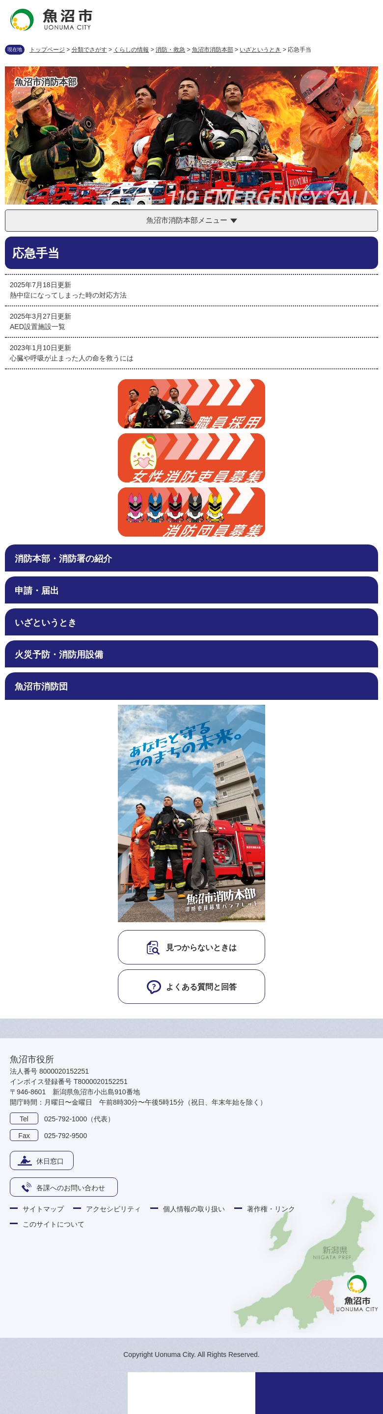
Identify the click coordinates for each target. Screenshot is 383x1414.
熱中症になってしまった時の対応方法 (68, 295)
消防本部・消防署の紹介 (63, 559)
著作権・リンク (271, 1208)
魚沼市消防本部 (212, 49)
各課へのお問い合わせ (70, 1188)
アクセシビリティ (113, 1208)
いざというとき (260, 49)
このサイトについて (53, 1224)
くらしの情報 (131, 49)
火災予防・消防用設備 (59, 655)
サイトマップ (43, 1208)
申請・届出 (37, 591)
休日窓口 (50, 1161)
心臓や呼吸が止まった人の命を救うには (72, 358)
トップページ (47, 49)
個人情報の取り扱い (194, 1208)
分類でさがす (89, 49)
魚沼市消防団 (41, 687)
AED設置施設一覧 (37, 327)
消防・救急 (170, 49)
